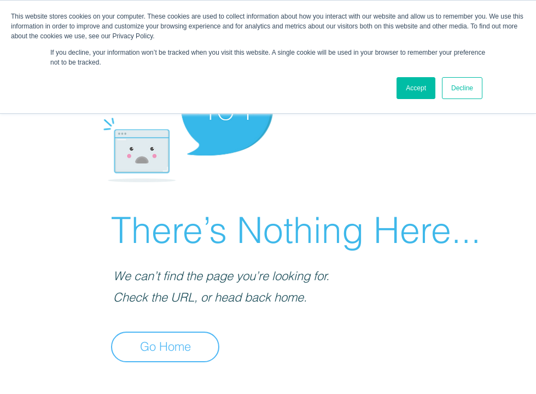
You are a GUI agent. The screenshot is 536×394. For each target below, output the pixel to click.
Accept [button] (416, 88)
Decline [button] (462, 88)
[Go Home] (165, 347)
